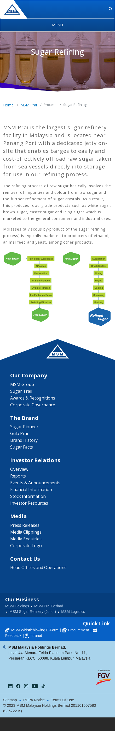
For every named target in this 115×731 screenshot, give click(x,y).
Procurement (75, 630)
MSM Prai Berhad (48, 606)
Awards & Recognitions (32, 398)
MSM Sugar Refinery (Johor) (32, 611)
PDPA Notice (34, 700)
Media (18, 516)
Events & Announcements (35, 483)
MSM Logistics (73, 611)
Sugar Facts (21, 447)
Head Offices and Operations (38, 567)
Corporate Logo (26, 545)
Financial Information (31, 489)
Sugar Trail (21, 391)
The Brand (24, 417)
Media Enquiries (26, 539)
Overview (19, 469)
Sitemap (10, 700)
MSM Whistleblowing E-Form (31, 630)
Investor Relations (35, 460)
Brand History (24, 440)
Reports (18, 476)
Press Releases (24, 525)
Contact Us (25, 558)
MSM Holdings (17, 606)
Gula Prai (19, 433)
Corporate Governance (32, 405)
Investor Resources (29, 503)
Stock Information (28, 496)
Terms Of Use (62, 700)
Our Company (28, 375)
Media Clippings (26, 532)
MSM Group (22, 384)
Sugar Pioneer (24, 427)
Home (8, 104)
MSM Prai (28, 104)
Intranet (36, 635)
